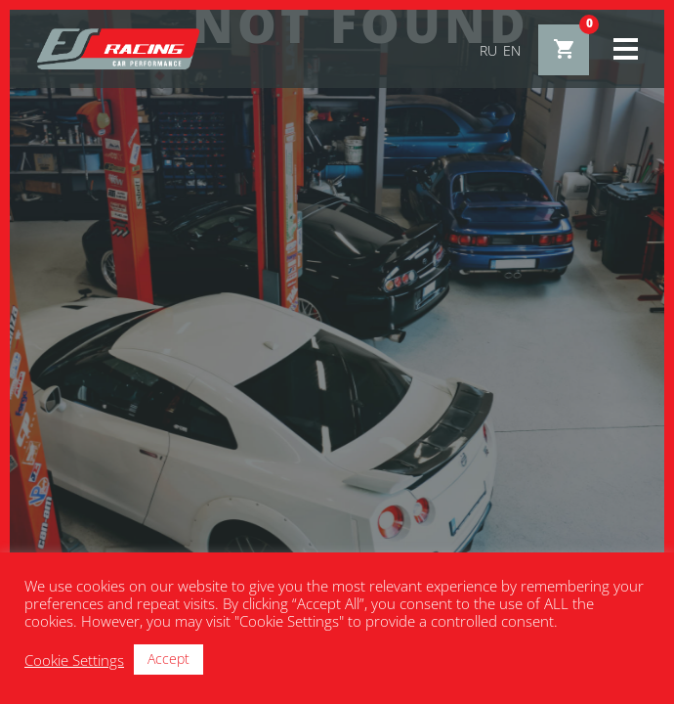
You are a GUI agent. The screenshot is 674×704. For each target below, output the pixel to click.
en (512, 50)
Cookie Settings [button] (74, 660)
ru (488, 50)
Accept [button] (168, 658)
